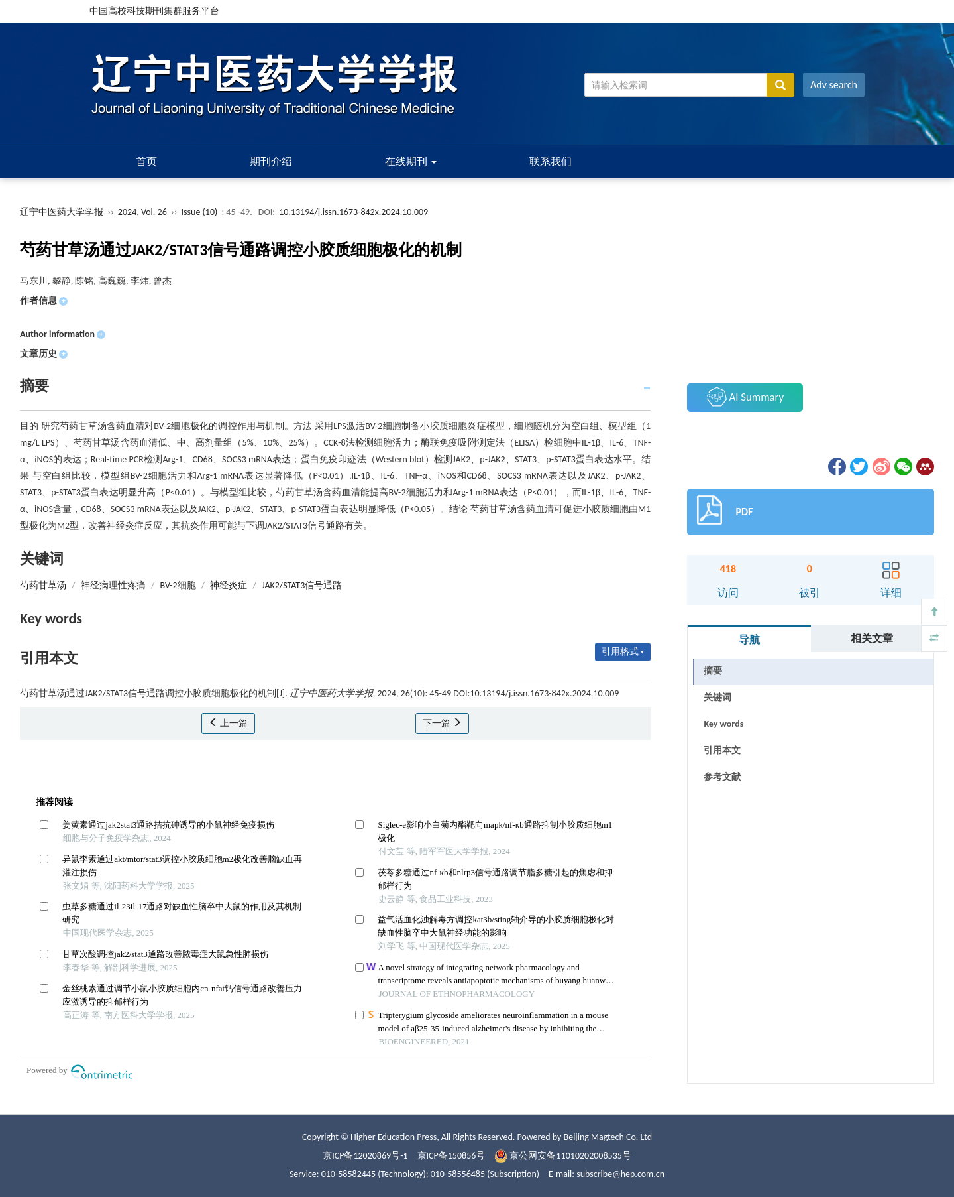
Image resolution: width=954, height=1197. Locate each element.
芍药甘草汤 (43, 585)
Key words (723, 723)
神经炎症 (228, 585)
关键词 (717, 697)
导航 (749, 639)
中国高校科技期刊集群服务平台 (154, 11)
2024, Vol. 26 (143, 212)
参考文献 (722, 777)
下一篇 (442, 723)
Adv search (833, 84)
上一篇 (228, 723)
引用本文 (722, 750)
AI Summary (745, 397)
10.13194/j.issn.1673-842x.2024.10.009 (353, 212)
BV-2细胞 (178, 585)
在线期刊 (411, 161)
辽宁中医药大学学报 (61, 212)
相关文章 (872, 638)
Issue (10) (200, 212)
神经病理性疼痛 (113, 585)
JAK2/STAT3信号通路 (302, 585)
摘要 (713, 670)
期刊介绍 (271, 161)
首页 (146, 161)
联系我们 (550, 161)
